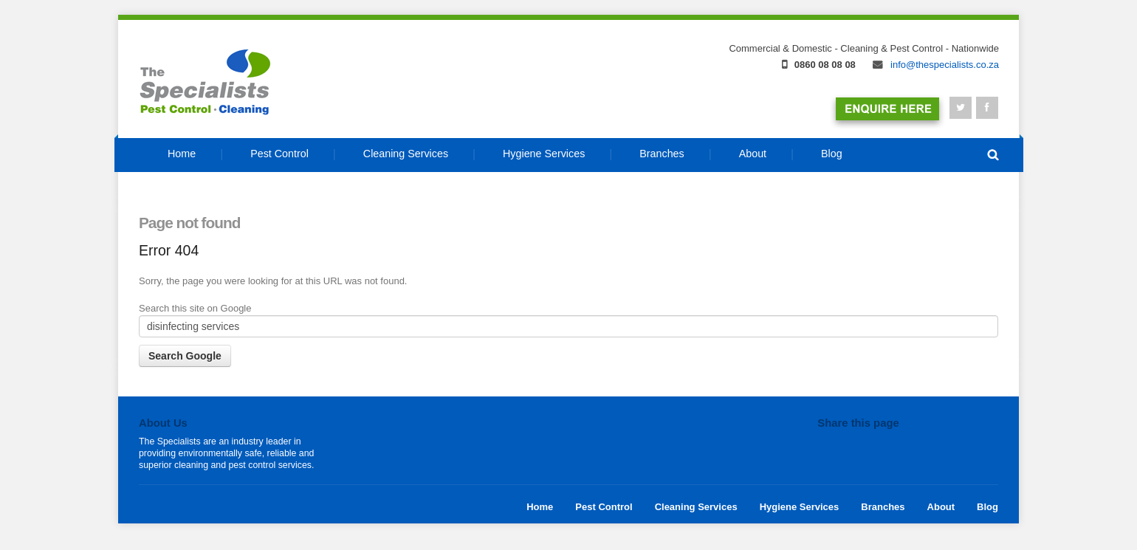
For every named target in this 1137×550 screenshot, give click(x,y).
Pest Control (603, 506)
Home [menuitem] (182, 153)
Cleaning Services (696, 506)
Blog (987, 506)
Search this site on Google (195, 308)
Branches (882, 506)
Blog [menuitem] (831, 153)
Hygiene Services (799, 506)
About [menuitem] (752, 153)
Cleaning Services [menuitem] (405, 153)
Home (539, 506)
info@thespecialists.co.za (936, 64)
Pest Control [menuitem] (279, 153)
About (941, 506)
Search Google (184, 356)
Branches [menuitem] (661, 153)
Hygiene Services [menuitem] (544, 153)
